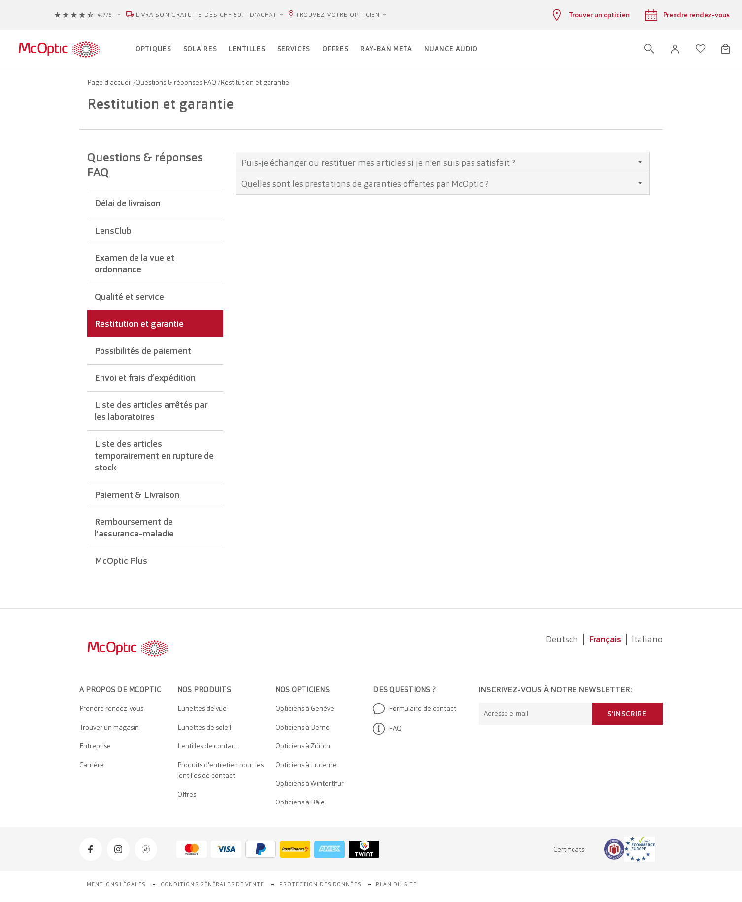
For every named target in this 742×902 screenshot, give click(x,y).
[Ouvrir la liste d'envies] (700, 48)
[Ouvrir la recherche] (649, 49)
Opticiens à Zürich (302, 745)
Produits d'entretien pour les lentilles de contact (220, 770)
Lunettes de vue (202, 708)
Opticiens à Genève (304, 708)
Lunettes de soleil (204, 727)
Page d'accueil (110, 82)
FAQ (387, 729)
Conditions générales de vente (213, 884)
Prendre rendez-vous (111, 708)
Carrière (91, 764)
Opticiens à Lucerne (306, 764)
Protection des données (320, 884)
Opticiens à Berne (302, 727)
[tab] (443, 162)
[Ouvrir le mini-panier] (725, 49)
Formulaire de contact (414, 709)
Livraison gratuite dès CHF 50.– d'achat (206, 15)
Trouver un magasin (109, 727)
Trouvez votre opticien (338, 15)
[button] (675, 49)
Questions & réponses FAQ (176, 82)
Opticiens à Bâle (300, 802)
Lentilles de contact (207, 745)
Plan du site (396, 884)
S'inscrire (627, 713)
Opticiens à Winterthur (309, 783)
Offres (186, 794)
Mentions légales (116, 884)
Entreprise (95, 745)
